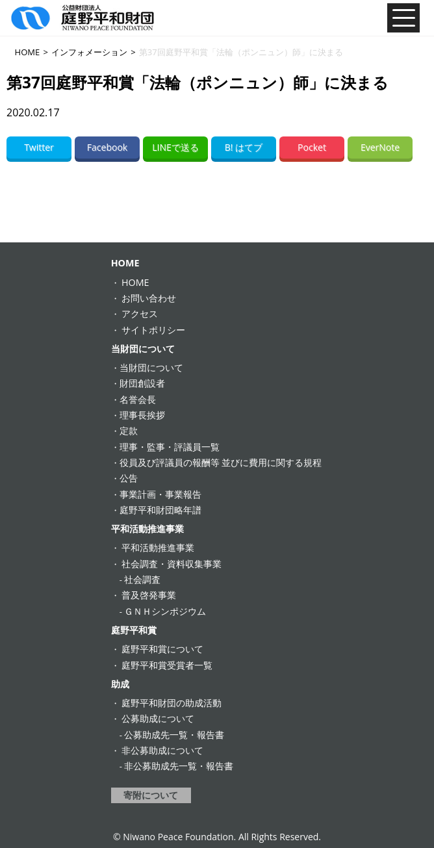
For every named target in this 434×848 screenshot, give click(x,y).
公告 (129, 478)
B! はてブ (243, 147)
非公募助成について (162, 750)
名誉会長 (138, 399)
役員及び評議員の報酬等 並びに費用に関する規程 (221, 462)
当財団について (143, 348)
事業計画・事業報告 (160, 494)
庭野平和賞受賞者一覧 (166, 665)
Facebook (107, 147)
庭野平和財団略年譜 (160, 510)
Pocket (312, 147)
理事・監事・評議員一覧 (170, 447)
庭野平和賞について (162, 649)
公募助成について (157, 718)
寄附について (150, 795)
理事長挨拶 (142, 415)
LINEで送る (175, 147)
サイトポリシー (153, 330)
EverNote (380, 147)
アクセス (139, 313)
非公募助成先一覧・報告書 (178, 766)
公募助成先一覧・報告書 (174, 734)
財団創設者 (142, 383)
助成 (120, 684)
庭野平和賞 (134, 630)
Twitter (39, 147)
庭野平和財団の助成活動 (171, 703)
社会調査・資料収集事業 (171, 564)
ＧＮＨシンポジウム (165, 611)
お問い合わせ (148, 298)
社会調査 (142, 579)
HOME (125, 263)
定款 (129, 430)
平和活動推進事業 (147, 528)
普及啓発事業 (148, 595)
